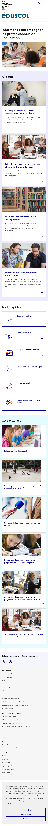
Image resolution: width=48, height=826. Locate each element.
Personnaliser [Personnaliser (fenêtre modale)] (26, 810)
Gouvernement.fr (7, 763)
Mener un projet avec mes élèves (28, 401)
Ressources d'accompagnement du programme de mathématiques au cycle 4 (23, 598)
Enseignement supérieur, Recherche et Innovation (16, 705)
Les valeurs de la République (29, 366)
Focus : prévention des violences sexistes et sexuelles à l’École (21, 112)
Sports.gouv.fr (6, 776)
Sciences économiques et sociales (12, 748)
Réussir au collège (24, 316)
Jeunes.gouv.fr (6, 772)
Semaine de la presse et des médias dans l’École (22, 524)
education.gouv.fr (7, 674)
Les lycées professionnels (28, 349)
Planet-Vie (5, 744)
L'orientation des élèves (27, 383)
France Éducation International (11, 698)
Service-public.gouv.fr (8, 769)
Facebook (4, 661)
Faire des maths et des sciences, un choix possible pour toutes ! (22, 166)
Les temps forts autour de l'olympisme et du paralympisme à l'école (22, 487)
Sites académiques (7, 708)
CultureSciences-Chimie (9, 717)
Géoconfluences (6, 730)
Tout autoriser (25, 818)
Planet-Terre (5, 741)
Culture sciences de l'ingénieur (11, 720)
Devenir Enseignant (7, 677)
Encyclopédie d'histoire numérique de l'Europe (16, 726)
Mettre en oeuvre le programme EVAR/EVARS (21, 274)
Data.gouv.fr (5, 759)
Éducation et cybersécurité (16, 451)
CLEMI (3, 690)
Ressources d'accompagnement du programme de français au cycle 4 (19, 561)
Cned (3, 684)
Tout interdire (25, 814)
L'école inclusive (24, 332)
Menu (45, 3)
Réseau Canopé (6, 687)
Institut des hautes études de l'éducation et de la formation (19, 702)
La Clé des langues (7, 738)
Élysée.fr (4, 756)
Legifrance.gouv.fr (7, 766)
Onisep (4, 680)
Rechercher (39, 3)
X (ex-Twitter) (10, 661)
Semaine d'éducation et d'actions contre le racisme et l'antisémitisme (23, 635)
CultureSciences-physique (9, 723)
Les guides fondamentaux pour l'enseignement (20, 218)
